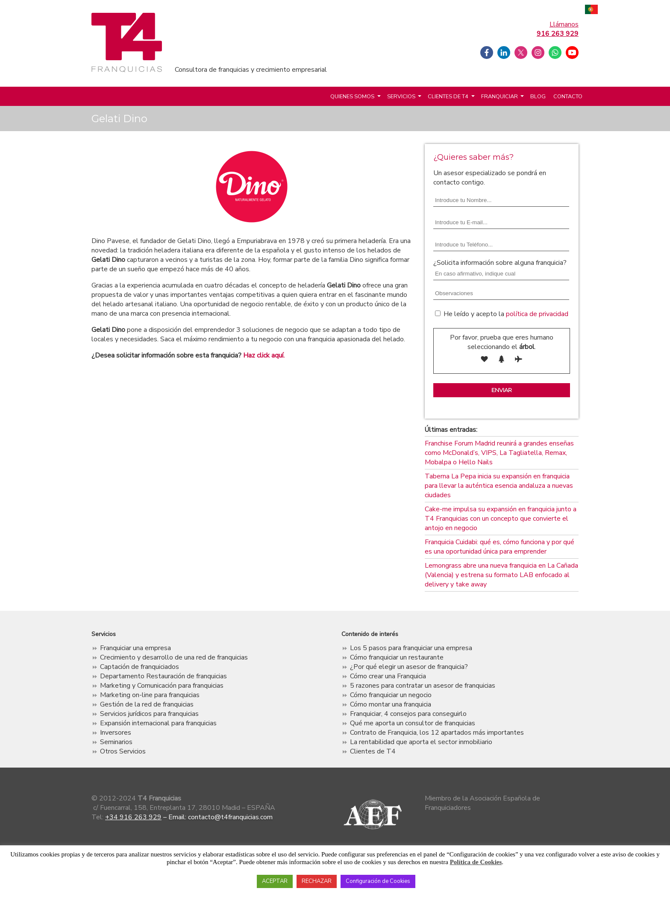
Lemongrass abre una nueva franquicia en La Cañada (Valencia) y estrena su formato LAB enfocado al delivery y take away (501, 575)
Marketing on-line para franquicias (150, 695)
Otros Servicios (123, 751)
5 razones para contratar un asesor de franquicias (422, 685)
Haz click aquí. (264, 355)
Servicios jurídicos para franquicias (149, 713)
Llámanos (558, 29)
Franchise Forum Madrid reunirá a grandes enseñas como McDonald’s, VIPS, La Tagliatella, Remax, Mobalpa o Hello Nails (499, 453)
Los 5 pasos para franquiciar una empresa (411, 648)
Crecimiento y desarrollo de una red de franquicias (174, 657)
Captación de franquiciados (139, 666)
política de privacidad (537, 314)
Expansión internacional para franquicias (158, 723)
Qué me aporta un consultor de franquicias (412, 723)
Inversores (115, 732)
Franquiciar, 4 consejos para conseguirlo (408, 713)
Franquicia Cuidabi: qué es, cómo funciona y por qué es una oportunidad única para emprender (499, 546)
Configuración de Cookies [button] (378, 881)
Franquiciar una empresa (135, 648)
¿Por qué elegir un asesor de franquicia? (409, 666)
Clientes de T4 (448, 96)
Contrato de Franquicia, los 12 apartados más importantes (437, 732)
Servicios (401, 96)
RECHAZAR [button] (317, 881)
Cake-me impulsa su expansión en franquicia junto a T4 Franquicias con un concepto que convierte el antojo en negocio (500, 518)
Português (591, 10)
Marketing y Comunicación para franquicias (161, 685)
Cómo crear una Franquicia (388, 676)
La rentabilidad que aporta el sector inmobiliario (421, 742)
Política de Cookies (476, 862)
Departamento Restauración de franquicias (163, 676)
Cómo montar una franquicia (390, 704)
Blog (538, 96)
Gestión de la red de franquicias (147, 704)
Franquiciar (499, 96)
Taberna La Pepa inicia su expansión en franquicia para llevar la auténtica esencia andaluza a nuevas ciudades (499, 486)
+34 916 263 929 (133, 817)
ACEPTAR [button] (275, 881)
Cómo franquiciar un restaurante (397, 657)
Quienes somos (352, 96)
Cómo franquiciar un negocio (391, 695)
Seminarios (116, 742)
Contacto (567, 96)
